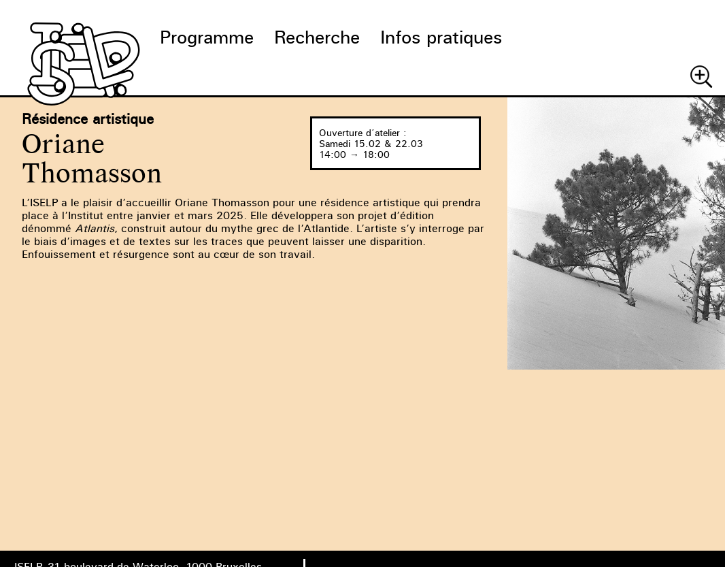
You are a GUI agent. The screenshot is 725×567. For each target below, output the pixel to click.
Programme (207, 37)
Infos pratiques (441, 37)
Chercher (701, 76)
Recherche (317, 37)
